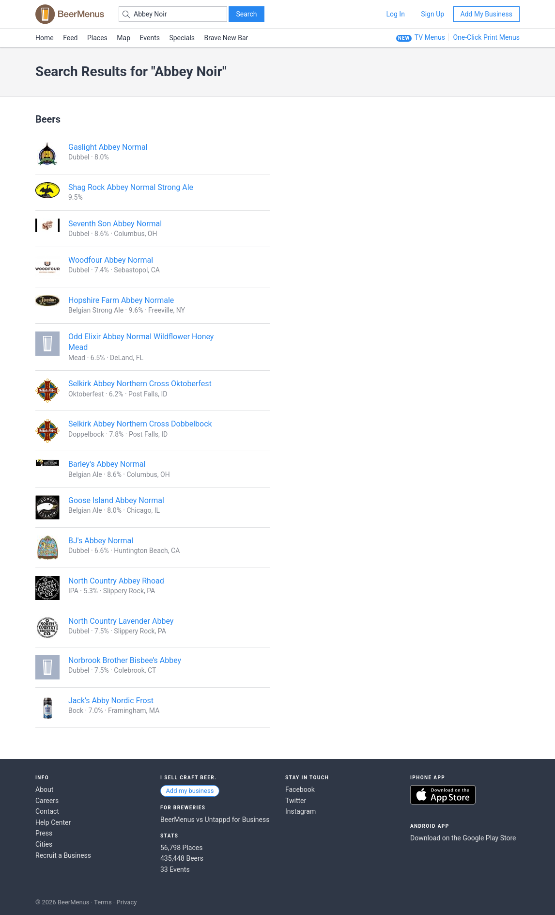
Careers (47, 801)
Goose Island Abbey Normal (116, 500)
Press (43, 833)
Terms (103, 902)
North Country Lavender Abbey (120, 621)
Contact (47, 811)
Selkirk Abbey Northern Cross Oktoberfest (140, 383)
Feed (70, 38)
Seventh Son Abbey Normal (115, 223)
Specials (182, 38)
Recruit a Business (63, 855)
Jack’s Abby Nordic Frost (111, 700)
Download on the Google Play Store (463, 838)
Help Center (53, 822)
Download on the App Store (443, 795)
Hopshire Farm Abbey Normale (121, 300)
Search (246, 14)
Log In (395, 14)
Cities (43, 844)
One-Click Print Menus (486, 37)
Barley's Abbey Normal (106, 464)
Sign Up (432, 14)
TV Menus (430, 37)
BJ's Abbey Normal (100, 540)
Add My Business (486, 14)
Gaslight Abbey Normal (108, 147)
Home (44, 38)
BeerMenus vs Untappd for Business (214, 819)
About (44, 789)
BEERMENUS (69, 14)
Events (150, 38)
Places (97, 38)
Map (123, 38)
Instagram (300, 811)
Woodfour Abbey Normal (110, 260)
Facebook (300, 789)
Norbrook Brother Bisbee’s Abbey (124, 660)
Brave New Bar (226, 38)
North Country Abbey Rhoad (116, 580)
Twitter (295, 801)
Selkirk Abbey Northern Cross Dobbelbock (140, 423)
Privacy (126, 902)
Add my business (190, 790)
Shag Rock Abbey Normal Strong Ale (130, 187)
